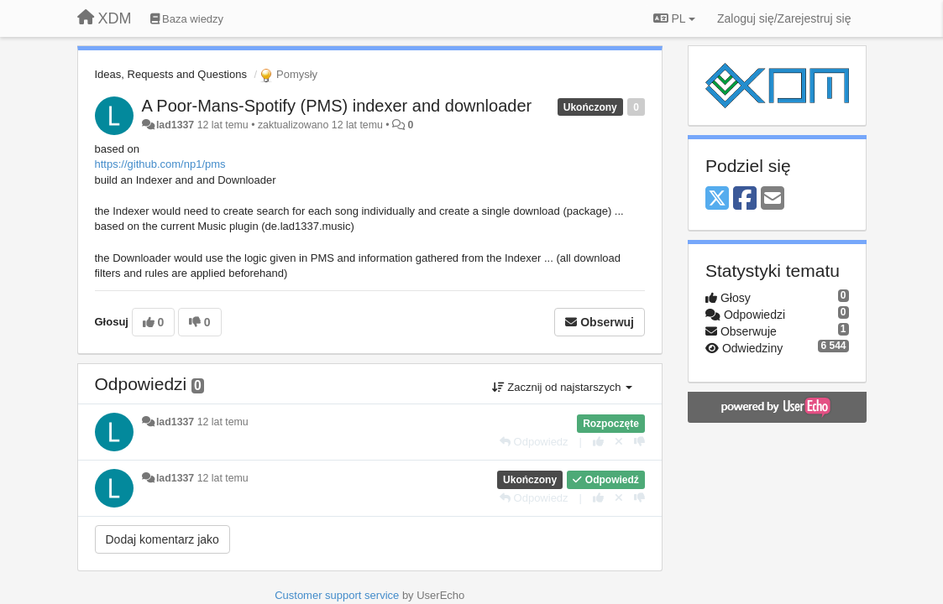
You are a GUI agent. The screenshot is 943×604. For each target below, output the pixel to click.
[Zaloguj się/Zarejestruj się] (784, 18)
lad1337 (175, 125)
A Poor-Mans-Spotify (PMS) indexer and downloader (337, 105)
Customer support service (337, 595)
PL (674, 18)
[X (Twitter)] (717, 199)
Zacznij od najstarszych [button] (562, 387)
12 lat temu (223, 422)
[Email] (772, 199)
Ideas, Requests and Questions (171, 74)
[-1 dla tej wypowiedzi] (639, 441)
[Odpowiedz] (534, 441)
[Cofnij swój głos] (619, 441)
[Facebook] (745, 199)
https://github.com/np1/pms (160, 164)
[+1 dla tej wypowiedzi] (598, 441)
